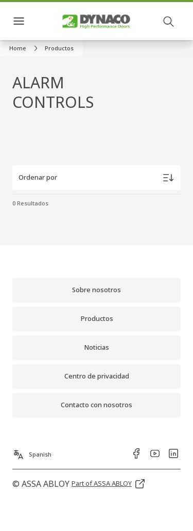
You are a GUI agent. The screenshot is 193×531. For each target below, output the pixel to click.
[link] (25, 48)
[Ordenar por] (96, 177)
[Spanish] (31, 451)
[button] (59, 48)
